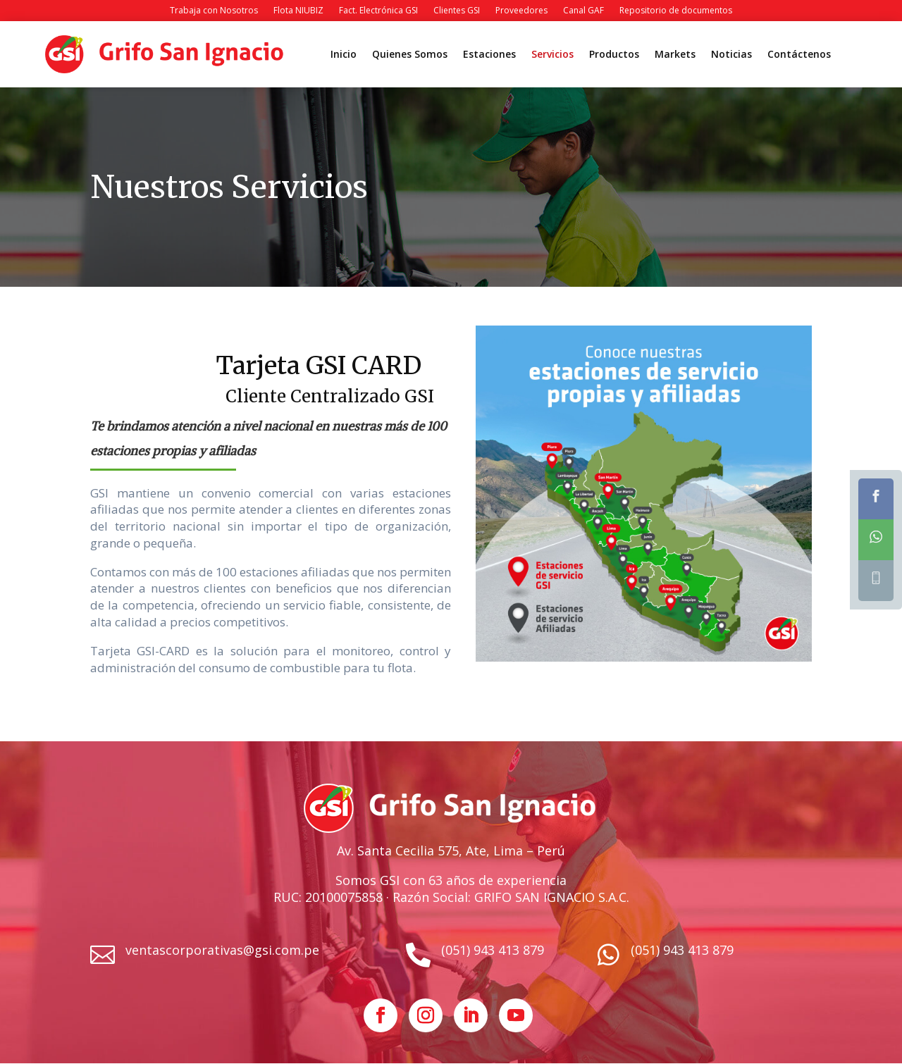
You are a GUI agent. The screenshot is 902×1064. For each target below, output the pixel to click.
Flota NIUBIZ (298, 11)
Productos (614, 55)
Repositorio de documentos (675, 11)
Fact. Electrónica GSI (378, 11)
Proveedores (521, 11)
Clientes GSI (456, 11)
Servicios (552, 55)
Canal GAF (583, 11)
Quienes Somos (409, 55)
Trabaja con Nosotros (214, 11)
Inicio (343, 55)
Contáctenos (799, 55)
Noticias (731, 55)
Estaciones (489, 55)
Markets (675, 55)
